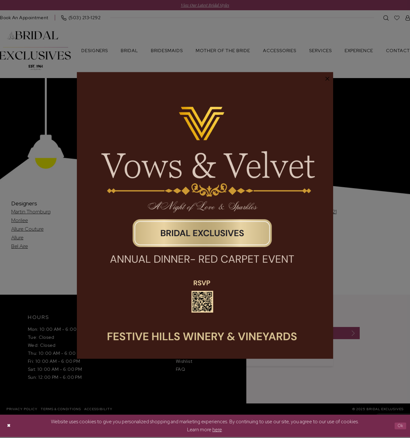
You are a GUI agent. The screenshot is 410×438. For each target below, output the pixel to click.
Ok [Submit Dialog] (399, 426)
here (217, 430)
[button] (327, 79)
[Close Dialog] (9, 426)
